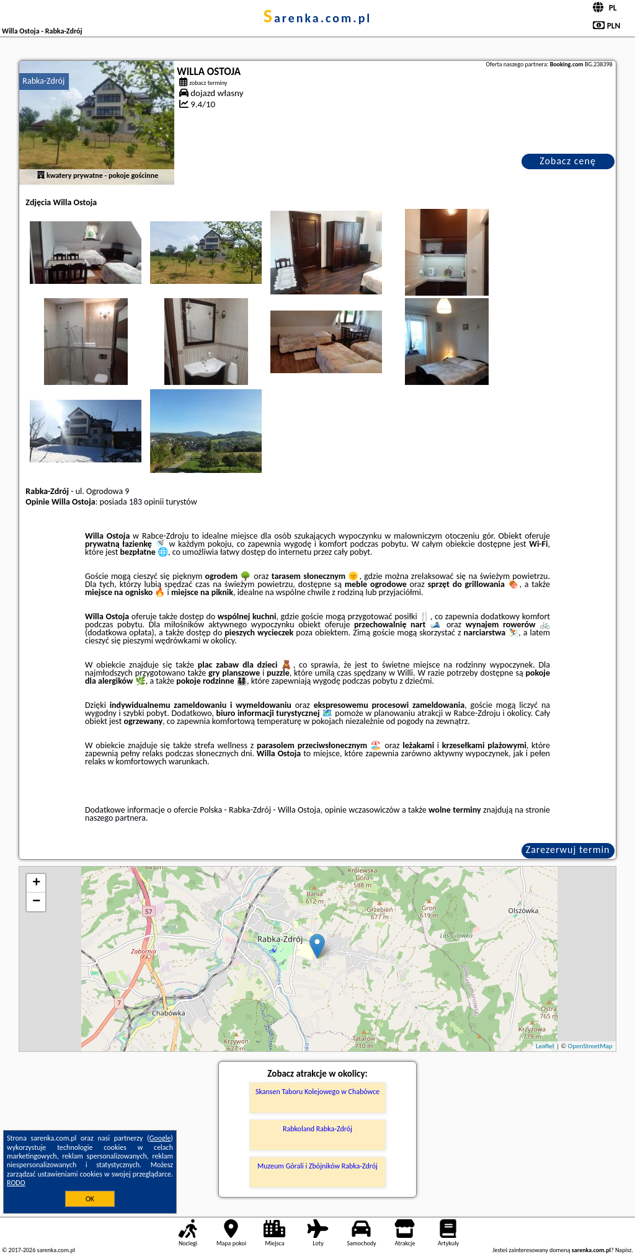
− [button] (36, 902)
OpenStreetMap (590, 1046)
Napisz (623, 1250)
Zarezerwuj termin (568, 849)
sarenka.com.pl (318, 18)
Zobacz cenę (568, 161)
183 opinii (146, 502)
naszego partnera (115, 818)
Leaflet (545, 1046)
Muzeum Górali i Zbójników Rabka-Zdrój (317, 1166)
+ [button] (36, 883)
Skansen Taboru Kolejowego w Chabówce (317, 1091)
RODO (16, 1182)
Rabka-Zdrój (43, 81)
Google (160, 1138)
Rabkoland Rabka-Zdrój (317, 1128)
